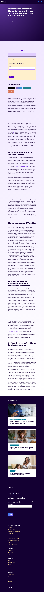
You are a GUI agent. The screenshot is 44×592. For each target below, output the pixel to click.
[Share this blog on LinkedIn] (20, 51)
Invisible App (11, 533)
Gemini (19, 88)
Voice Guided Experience (14, 531)
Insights (10, 542)
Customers (10, 569)
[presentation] (18, 72)
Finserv (9, 554)
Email (10, 66)
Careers (10, 579)
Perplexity (27, 88)
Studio (9, 536)
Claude (10, 91)
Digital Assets (11, 562)
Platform (10, 527)
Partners (10, 566)
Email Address (10, 504)
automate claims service (14, 331)
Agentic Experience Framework (15, 529)
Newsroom (10, 576)
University (10, 564)
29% (14, 132)
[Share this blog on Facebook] (22, 51)
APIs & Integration (12, 544)
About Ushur (11, 574)
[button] (41, 1)
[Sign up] (11, 77)
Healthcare (10, 552)
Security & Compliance (13, 540)
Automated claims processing (22, 166)
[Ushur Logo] (3, 1)
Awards (10, 581)
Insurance (10, 550)
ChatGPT (11, 88)
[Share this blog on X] (24, 51)
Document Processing (13, 538)
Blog (9, 560)
